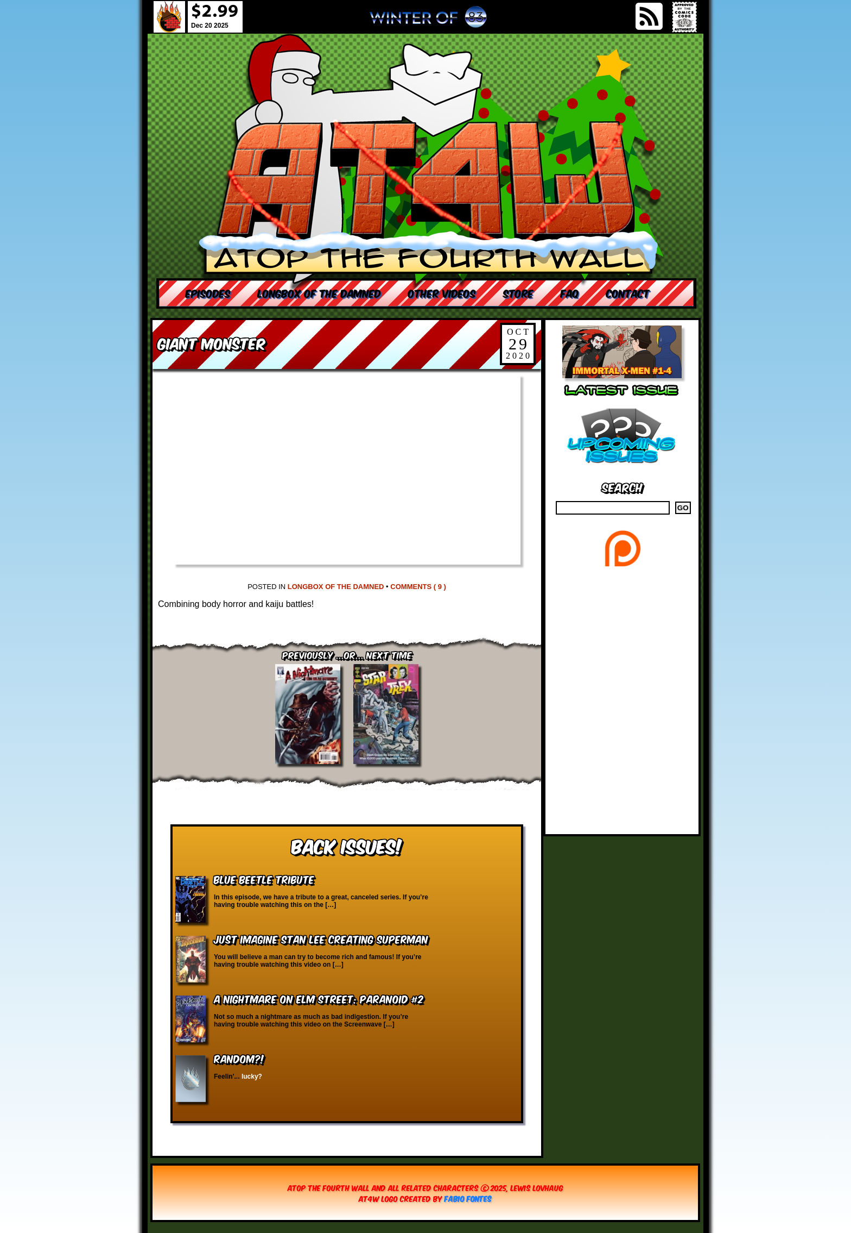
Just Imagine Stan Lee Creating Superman (321, 938)
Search (622, 486)
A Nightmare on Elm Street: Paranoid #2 (318, 998)
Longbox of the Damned (336, 587)
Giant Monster (211, 342)
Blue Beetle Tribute (264, 879)
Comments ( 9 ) (418, 587)
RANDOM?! (239, 1058)
